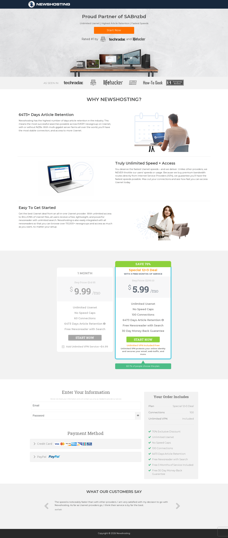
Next (176, 507)
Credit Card (64, 444)
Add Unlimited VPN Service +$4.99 (85, 346)
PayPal (48, 457)
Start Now (114, 30)
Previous (47, 507)
